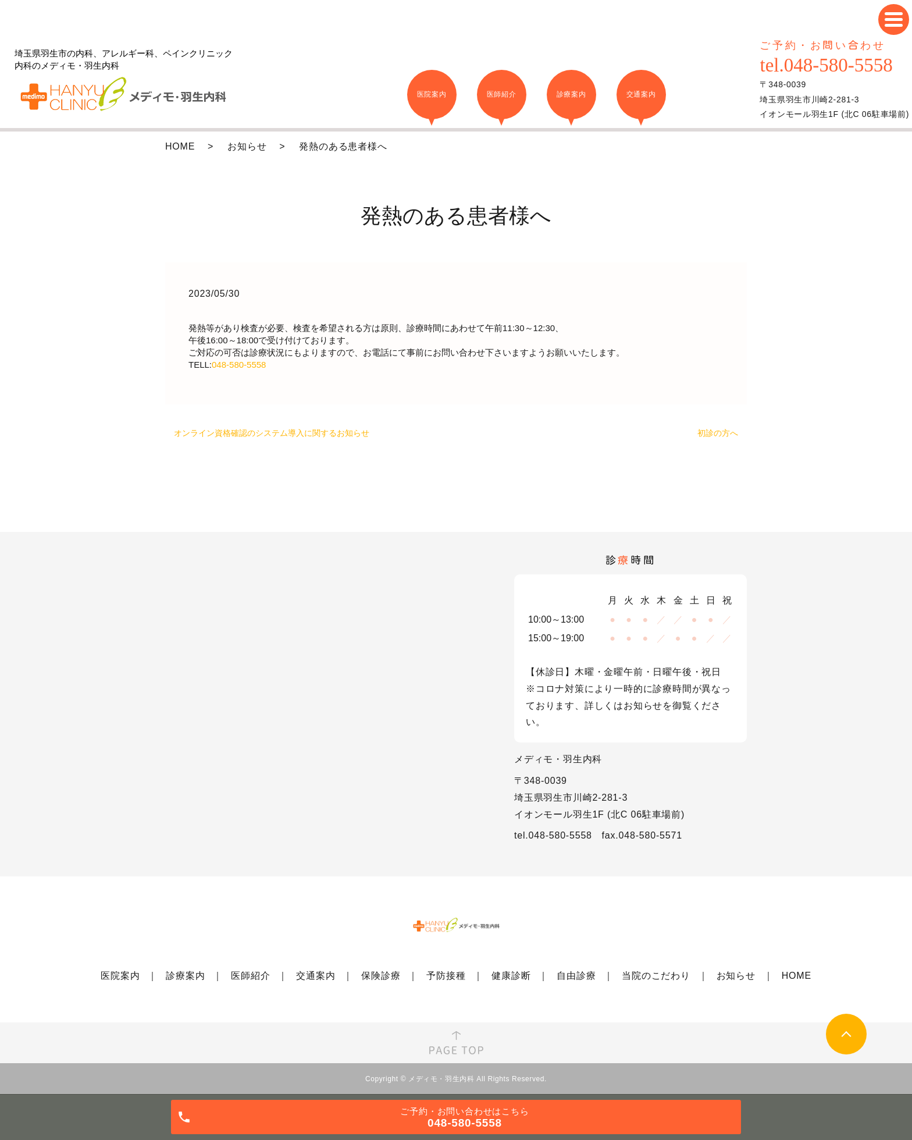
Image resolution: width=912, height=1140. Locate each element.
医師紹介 (250, 976)
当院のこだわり (656, 976)
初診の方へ (717, 433)
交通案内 (315, 976)
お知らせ (246, 146)
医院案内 (120, 976)
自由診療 (576, 976)
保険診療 (380, 976)
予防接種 (445, 976)
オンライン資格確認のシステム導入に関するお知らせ (271, 433)
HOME (180, 146)
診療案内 (185, 976)
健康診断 (510, 976)
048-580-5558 (239, 365)
